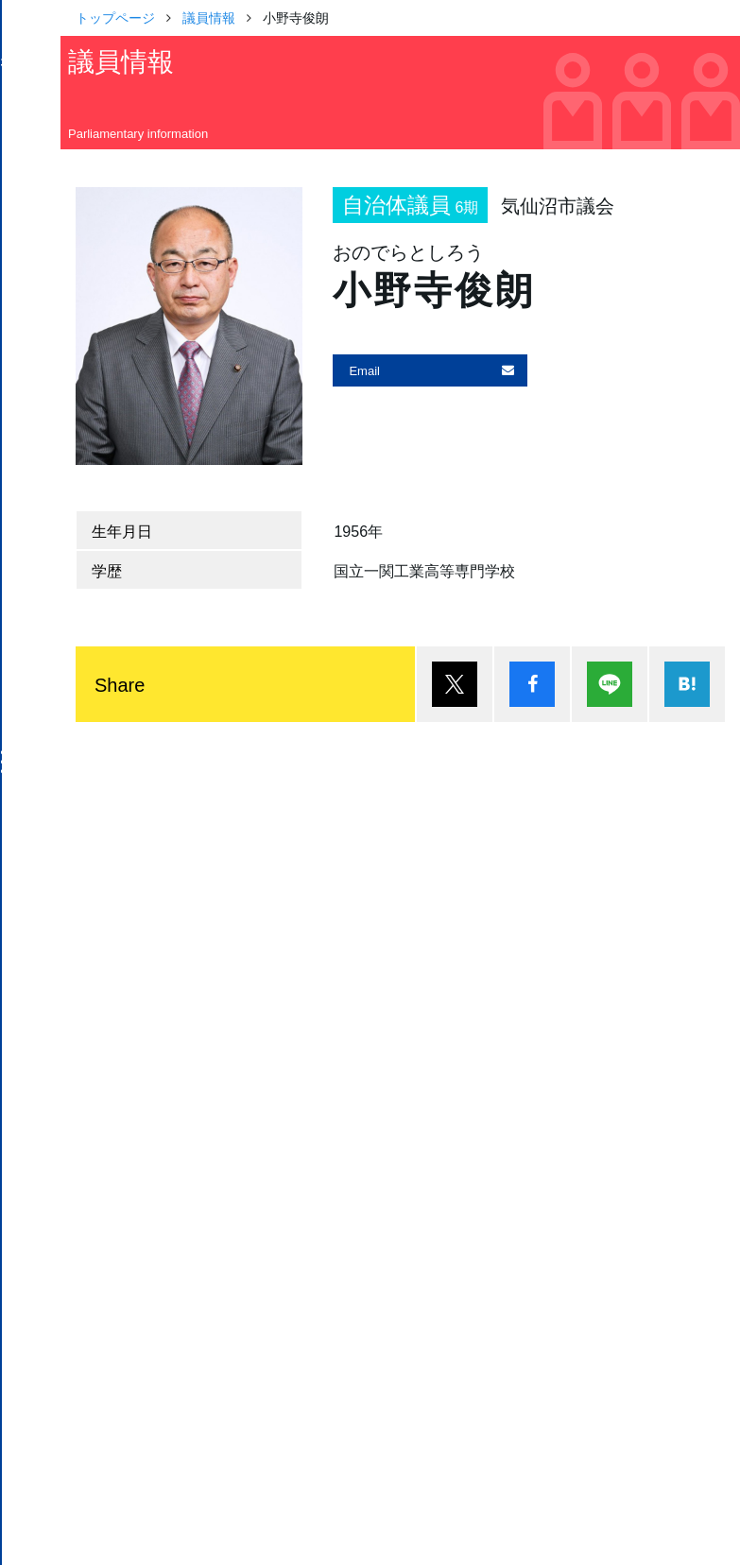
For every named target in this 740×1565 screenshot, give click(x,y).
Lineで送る (609, 684)
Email (364, 370)
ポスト (454, 684)
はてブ (687, 684)
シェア (532, 684)
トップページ (115, 17)
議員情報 (208, 17)
